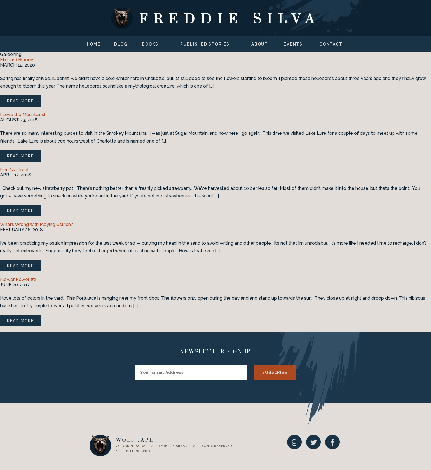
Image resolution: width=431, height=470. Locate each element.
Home (93, 44)
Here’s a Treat (14, 169)
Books (150, 44)
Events (293, 44)
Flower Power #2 (18, 279)
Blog (121, 44)
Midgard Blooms (17, 59)
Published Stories (204, 44)
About (259, 44)
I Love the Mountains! (22, 114)
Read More (20, 101)
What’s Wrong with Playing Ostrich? (36, 224)
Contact (330, 44)
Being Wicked (142, 451)
